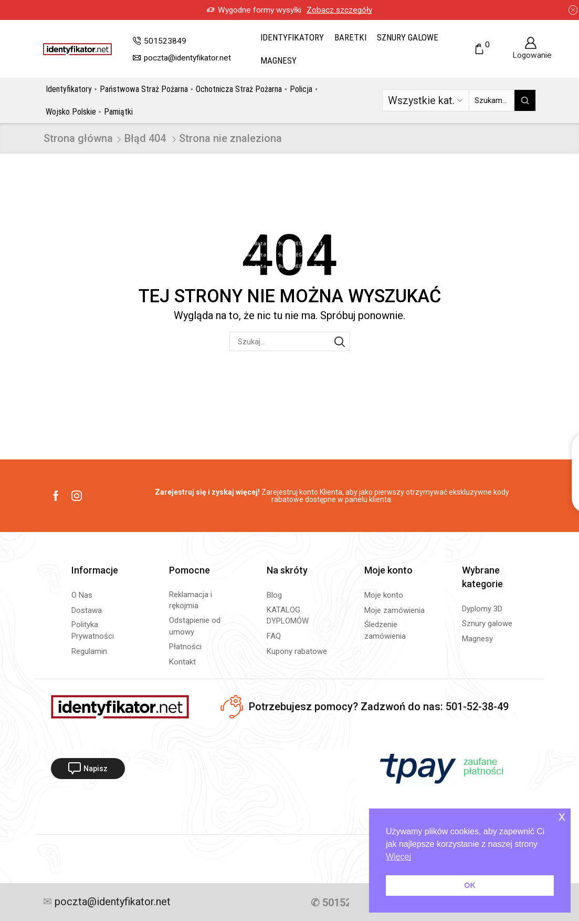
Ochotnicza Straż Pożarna (239, 89)
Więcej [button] (398, 856)
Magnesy (278, 60)
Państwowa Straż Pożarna (144, 89)
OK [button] (470, 885)
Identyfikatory (292, 37)
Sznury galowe (407, 37)
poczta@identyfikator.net (111, 902)
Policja (301, 89)
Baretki (350, 37)
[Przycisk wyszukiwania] (524, 100)
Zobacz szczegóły (339, 10)
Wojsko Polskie (71, 112)
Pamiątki (118, 112)
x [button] (562, 816)
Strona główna (78, 138)
